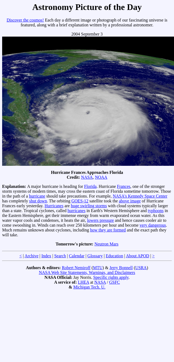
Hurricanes (54, 205)
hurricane (37, 196)
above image (130, 201)
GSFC (114, 282)
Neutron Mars (106, 244)
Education (114, 256)
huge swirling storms (89, 205)
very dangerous (153, 225)
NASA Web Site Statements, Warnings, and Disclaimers (87, 272)
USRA (141, 267)
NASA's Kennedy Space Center (140, 196)
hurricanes (76, 210)
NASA (87, 177)
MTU (98, 267)
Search (60, 256)
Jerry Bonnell (121, 267)
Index (46, 256)
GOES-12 (79, 201)
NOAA (101, 177)
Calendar (77, 256)
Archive (32, 256)
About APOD (137, 256)
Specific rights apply (110, 277)
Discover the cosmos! (25, 20)
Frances (123, 186)
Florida (90, 186)
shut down (38, 201)
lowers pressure (100, 220)
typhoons (156, 210)
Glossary (95, 256)
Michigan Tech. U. (89, 287)
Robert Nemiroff (76, 267)
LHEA (83, 282)
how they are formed (108, 230)
